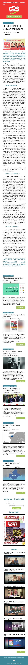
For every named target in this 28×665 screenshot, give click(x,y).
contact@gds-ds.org (16, 663)
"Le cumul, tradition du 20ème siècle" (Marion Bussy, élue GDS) (14, 570)
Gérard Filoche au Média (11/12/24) (14, 586)
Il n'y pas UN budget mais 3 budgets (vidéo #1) (14, 602)
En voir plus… (21, 651)
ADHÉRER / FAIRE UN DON (14, 16)
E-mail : (7, 503)
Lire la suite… (21, 307)
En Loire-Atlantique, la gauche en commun (11, 389)
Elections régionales (8, 22)
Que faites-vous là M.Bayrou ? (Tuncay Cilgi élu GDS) (15, 553)
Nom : (7, 502)
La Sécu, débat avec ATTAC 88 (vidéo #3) (14, 635)
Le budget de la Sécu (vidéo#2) (13, 619)
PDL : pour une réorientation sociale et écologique (13, 279)
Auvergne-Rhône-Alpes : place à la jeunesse (12, 353)
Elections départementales (10, 386)
